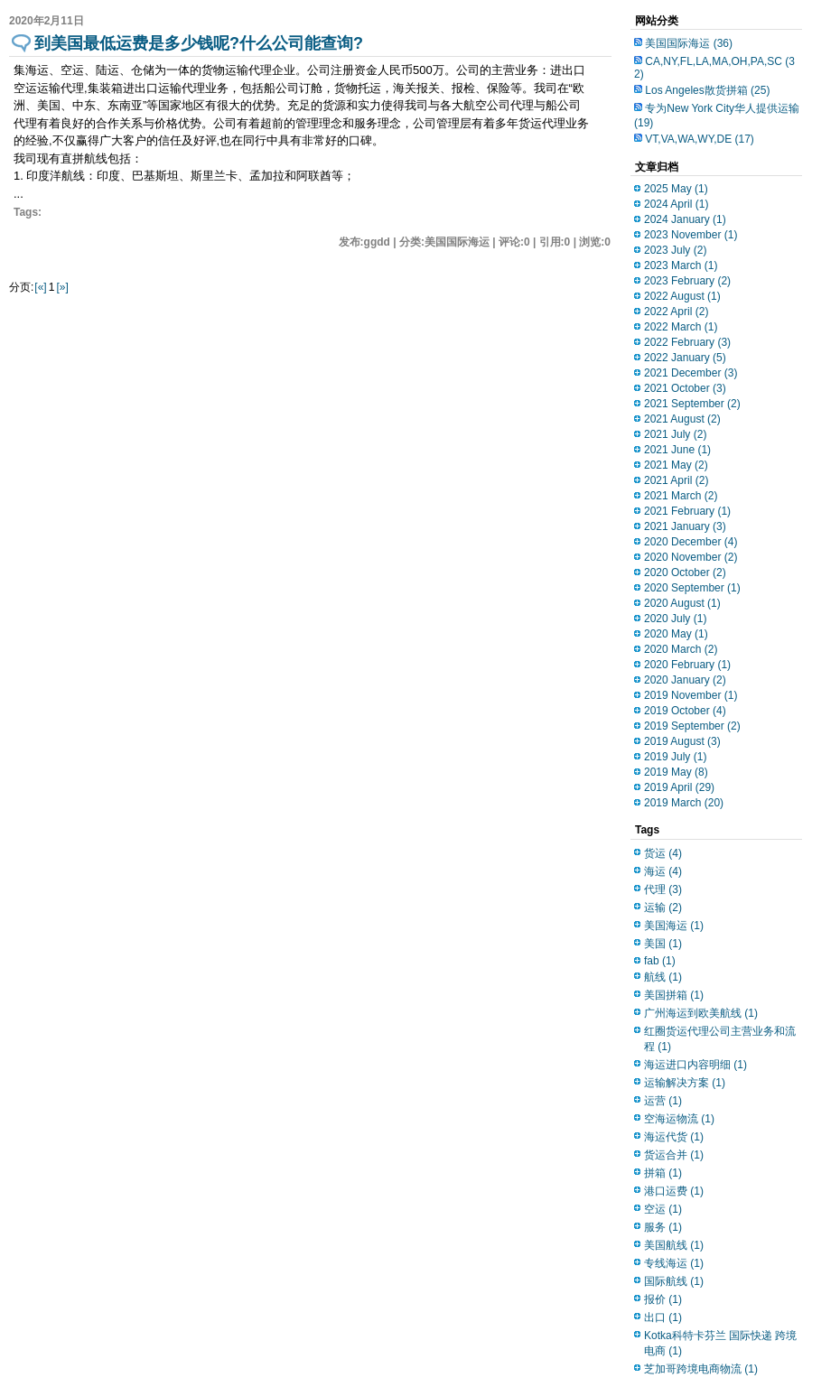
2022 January (685, 357)
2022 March (680, 327)
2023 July (675, 250)
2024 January (685, 219)
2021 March (680, 495)
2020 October (685, 572)
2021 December (690, 373)
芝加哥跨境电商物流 (701, 1369)
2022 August (682, 296)
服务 (663, 1227)
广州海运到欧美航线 (701, 1013)
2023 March (680, 265)
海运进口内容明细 (695, 1064)
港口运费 (674, 1191)
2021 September (692, 403)
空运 (663, 1209)
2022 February (687, 342)
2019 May (676, 772)
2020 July (675, 618)
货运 (663, 853)
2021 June (677, 449)
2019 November (690, 695)
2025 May (676, 188)
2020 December (690, 541)
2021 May (676, 465)
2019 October (685, 710)
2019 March (683, 802)
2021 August (682, 419)
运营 (663, 1100)
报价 (663, 1299)
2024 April (676, 204)
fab (660, 960)
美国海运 (674, 925)
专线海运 (674, 1263)
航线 (663, 977)
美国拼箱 (674, 995)
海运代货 (674, 1137)
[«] (40, 287)
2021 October (685, 388)
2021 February (687, 511)
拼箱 (663, 1173)
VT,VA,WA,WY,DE (699, 139)
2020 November (690, 557)
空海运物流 (679, 1118)
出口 (663, 1317)
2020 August (682, 603)
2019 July (675, 756)
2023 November (690, 234)
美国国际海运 (689, 43)
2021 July (675, 434)
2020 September (692, 588)
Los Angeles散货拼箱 (707, 90)
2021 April (676, 480)
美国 (663, 943)
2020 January (685, 680)
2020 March (680, 649)
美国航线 (674, 1245)
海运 (663, 871)
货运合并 (674, 1155)
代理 (663, 889)
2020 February (687, 664)
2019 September (692, 726)
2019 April (679, 787)
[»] (62, 287)
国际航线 (674, 1281)
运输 (663, 907)
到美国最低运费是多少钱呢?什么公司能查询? (198, 43)
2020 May (676, 634)
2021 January (685, 526)
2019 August (682, 741)
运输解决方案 (684, 1082)
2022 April (676, 311)
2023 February (687, 281)
